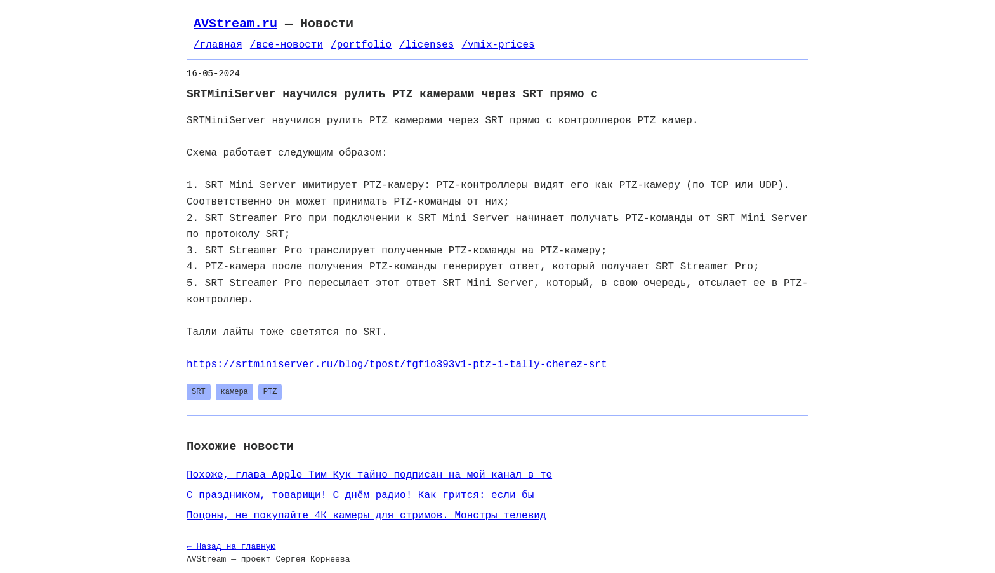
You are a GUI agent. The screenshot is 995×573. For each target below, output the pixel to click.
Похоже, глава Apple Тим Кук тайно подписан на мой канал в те (369, 475)
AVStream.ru (235, 23)
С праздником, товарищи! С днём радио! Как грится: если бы (360, 495)
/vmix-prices (497, 45)
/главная (218, 45)
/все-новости (286, 45)
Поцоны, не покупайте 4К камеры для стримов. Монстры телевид (366, 516)
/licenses (426, 45)
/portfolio (361, 45)
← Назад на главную (231, 546)
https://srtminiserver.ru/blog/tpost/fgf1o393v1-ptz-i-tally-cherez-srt (397, 365)
